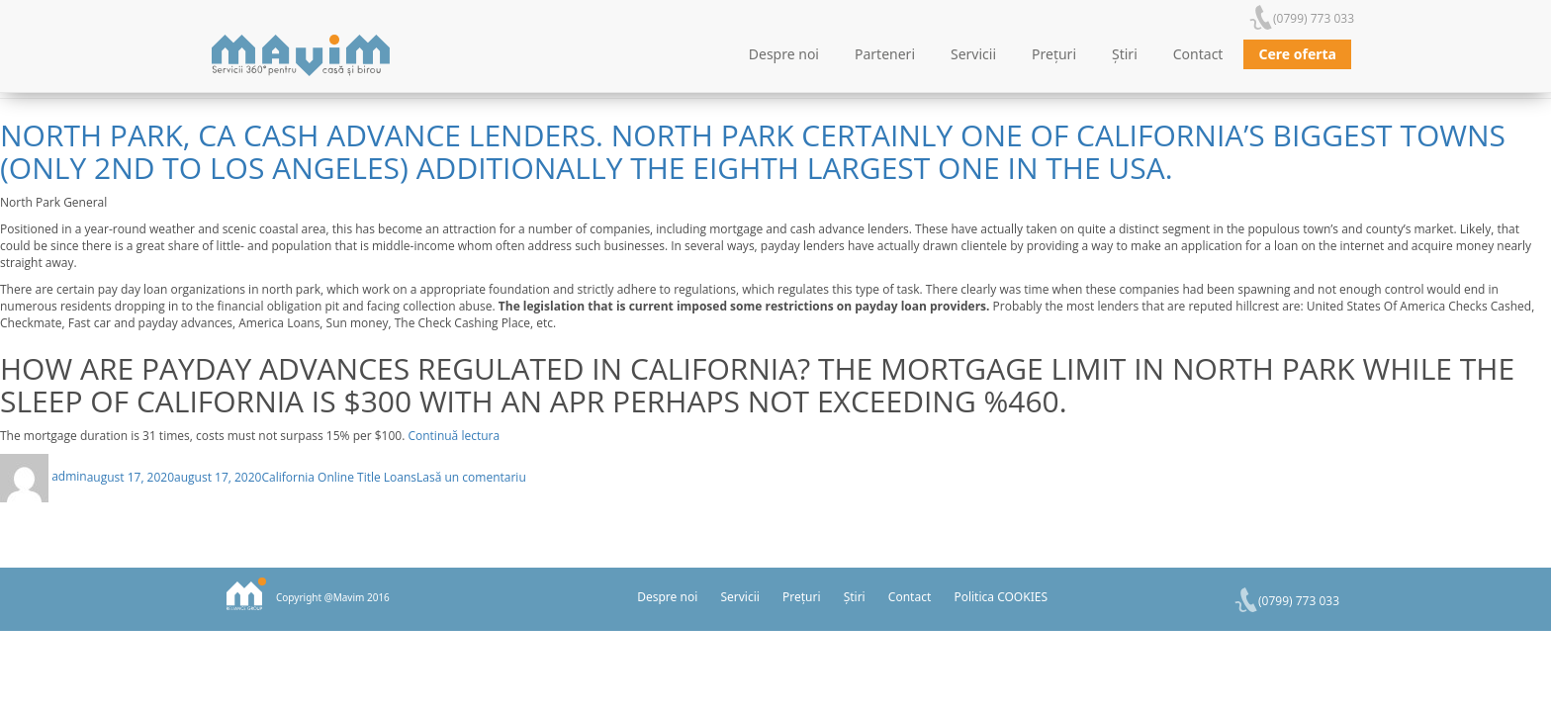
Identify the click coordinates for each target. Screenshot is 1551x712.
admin (69, 476)
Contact (1198, 53)
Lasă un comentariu (471, 476)
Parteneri (885, 53)
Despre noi (784, 53)
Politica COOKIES (1001, 596)
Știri (1125, 53)
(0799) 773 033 (1313, 18)
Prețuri (1054, 53)
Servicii (973, 53)
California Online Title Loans (338, 476)
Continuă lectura (454, 435)
